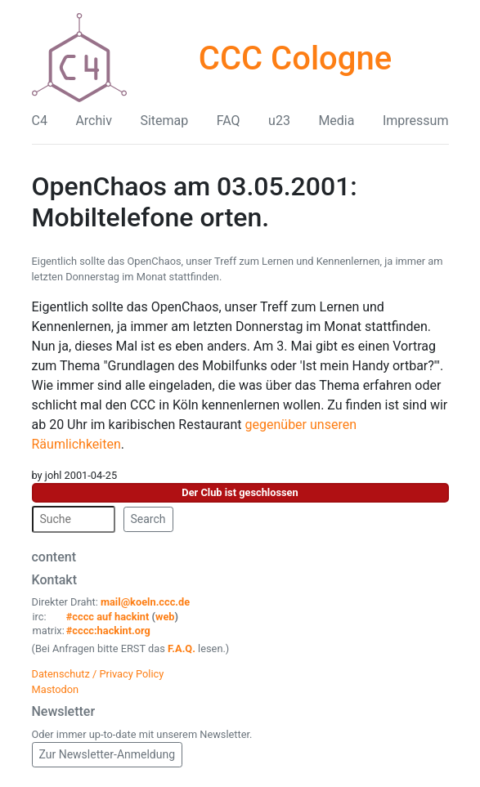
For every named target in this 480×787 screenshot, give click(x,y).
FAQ (228, 120)
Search (148, 518)
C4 (39, 120)
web (165, 616)
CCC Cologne (295, 58)
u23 (279, 120)
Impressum (416, 120)
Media (336, 120)
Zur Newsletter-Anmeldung (107, 754)
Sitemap (164, 120)
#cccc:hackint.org (108, 630)
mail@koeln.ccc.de (145, 602)
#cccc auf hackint (108, 616)
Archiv (93, 120)
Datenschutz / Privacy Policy (98, 674)
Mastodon (55, 689)
